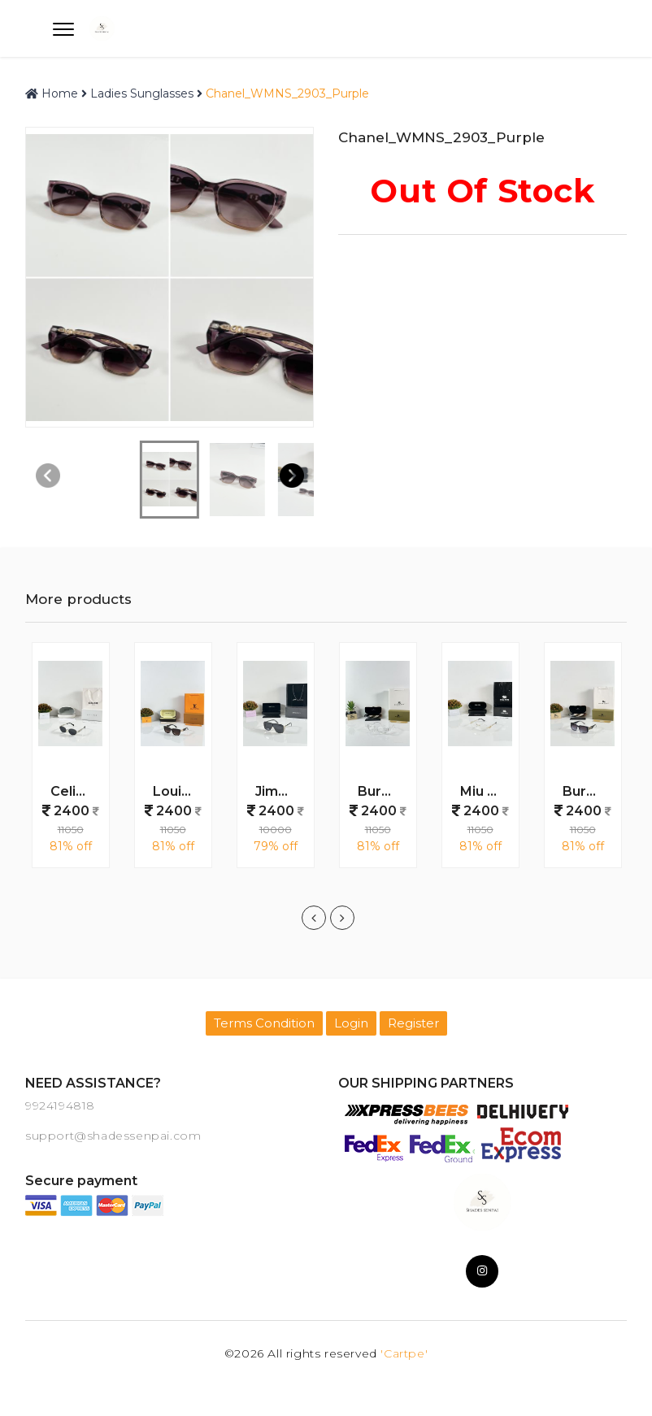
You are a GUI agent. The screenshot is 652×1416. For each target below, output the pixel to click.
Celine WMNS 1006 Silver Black (76, 791)
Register (413, 1023)
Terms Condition (264, 1023)
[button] (291, 476)
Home (51, 93)
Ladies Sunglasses (141, 93)
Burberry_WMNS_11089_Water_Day (384, 791)
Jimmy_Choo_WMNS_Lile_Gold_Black (281, 791)
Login (351, 1023)
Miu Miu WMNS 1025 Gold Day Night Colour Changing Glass (486, 791)
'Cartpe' (404, 1353)
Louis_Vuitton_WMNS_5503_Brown (179, 791)
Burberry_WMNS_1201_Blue (589, 791)
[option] (71, 763)
